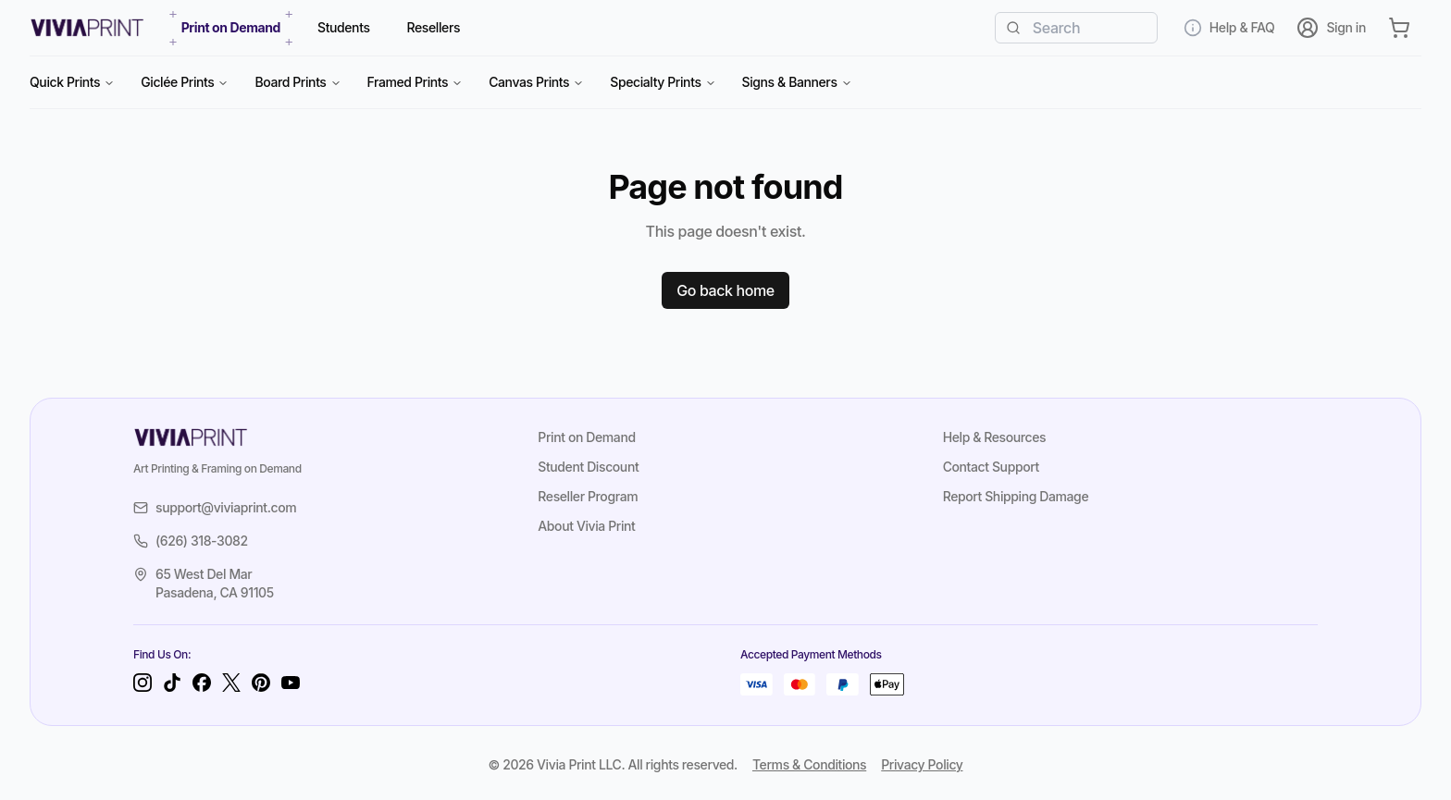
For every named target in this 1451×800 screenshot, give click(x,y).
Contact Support (991, 466)
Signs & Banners (797, 82)
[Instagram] (142, 682)
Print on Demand (586, 437)
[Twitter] (231, 682)
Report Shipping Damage (1016, 496)
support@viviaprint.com (214, 507)
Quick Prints (72, 82)
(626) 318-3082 (190, 540)
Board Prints (297, 82)
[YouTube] (290, 682)
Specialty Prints (662, 82)
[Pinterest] (261, 682)
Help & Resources (995, 437)
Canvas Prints (536, 82)
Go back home (725, 290)
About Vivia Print (586, 526)
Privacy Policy (921, 764)
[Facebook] (201, 682)
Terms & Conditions (809, 764)
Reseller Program (588, 496)
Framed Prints (415, 82)
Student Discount (588, 466)
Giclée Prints (185, 82)
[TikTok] (172, 682)
